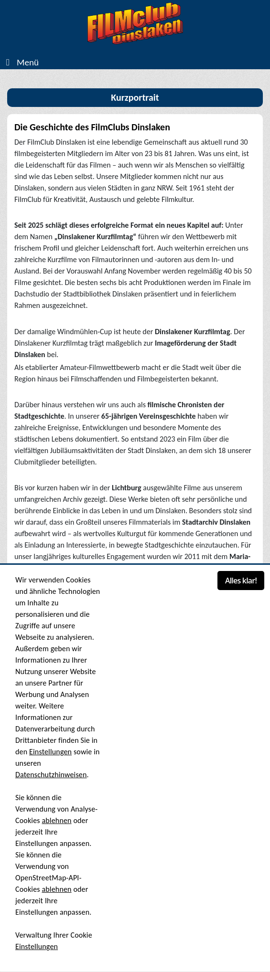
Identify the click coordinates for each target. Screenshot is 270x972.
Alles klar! (241, 580)
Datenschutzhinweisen (51, 774)
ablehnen (56, 820)
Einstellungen (50, 751)
